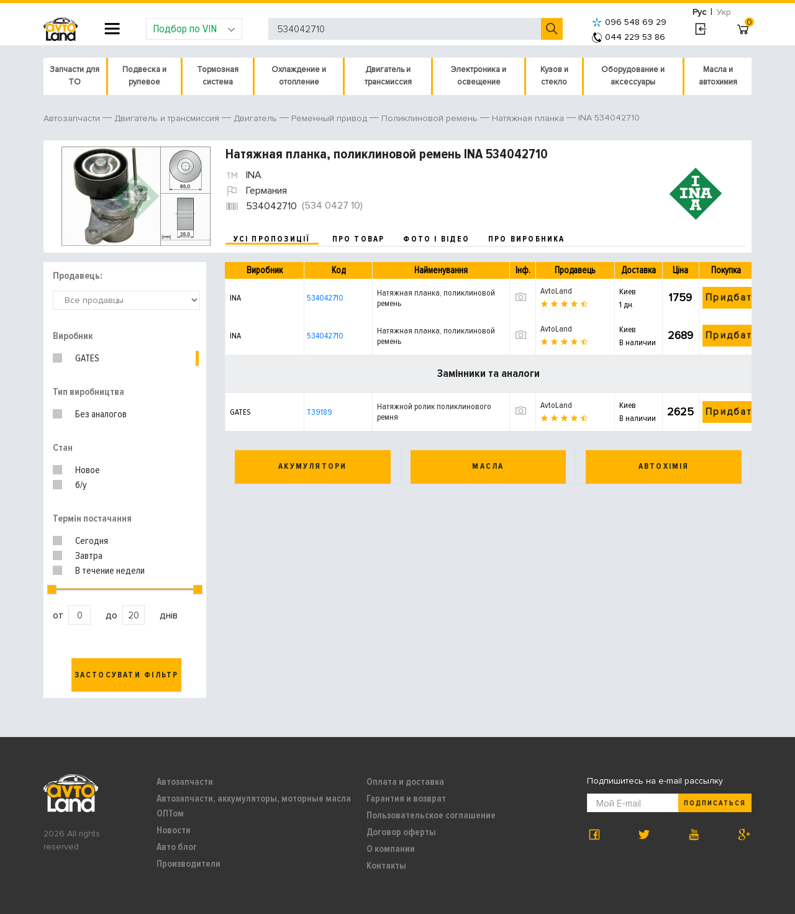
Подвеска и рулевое (144, 76)
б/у (81, 485)
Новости (174, 830)
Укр (724, 12)
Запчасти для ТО (74, 76)
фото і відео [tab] (436, 239)
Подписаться (715, 803)
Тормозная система (217, 76)
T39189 (319, 412)
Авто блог (177, 847)
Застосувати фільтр (127, 675)
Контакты (386, 865)
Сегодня (91, 541)
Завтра (88, 556)
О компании (390, 848)
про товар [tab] (358, 239)
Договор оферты (401, 832)
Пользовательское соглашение (431, 815)
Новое (87, 470)
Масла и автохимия (718, 76)
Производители (188, 863)
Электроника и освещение (478, 76)
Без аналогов (101, 414)
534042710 (325, 297)
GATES (87, 358)
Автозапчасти (185, 781)
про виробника (526, 239)
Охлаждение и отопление (298, 76)
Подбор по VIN (194, 28)
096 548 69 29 (629, 22)
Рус (699, 12)
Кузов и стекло (554, 76)
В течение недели (110, 570)
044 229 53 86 (628, 37)
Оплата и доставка (405, 781)
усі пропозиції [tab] (272, 239)
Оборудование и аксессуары (633, 76)
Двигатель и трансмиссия (388, 76)
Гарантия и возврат (406, 798)
